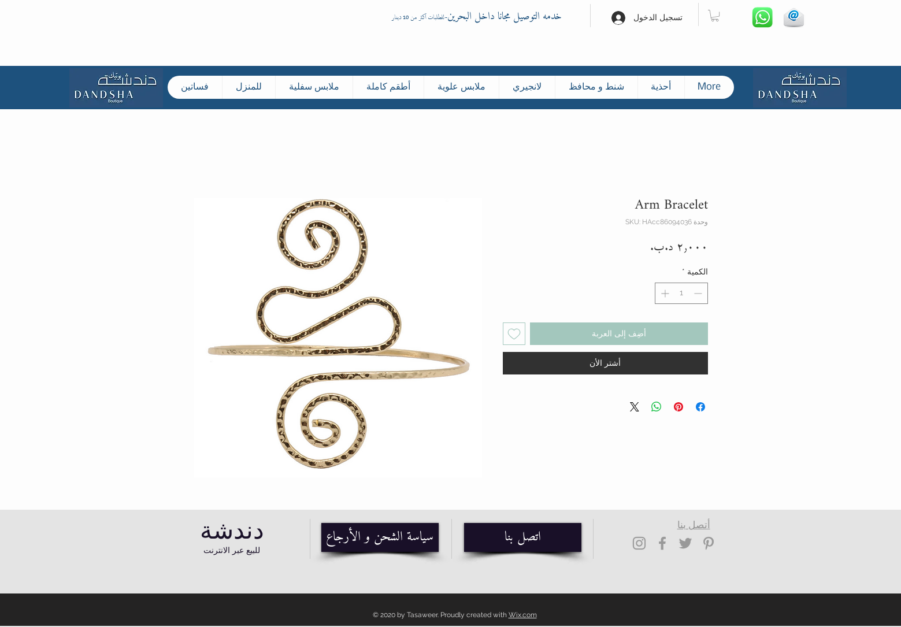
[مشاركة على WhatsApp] (656, 407)
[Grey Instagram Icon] (639, 543)
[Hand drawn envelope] (794, 18)
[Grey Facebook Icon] (662, 543)
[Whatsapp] (762, 18)
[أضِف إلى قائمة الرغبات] (514, 333)
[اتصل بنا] (522, 537)
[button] (715, 15)
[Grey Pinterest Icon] (708, 543)
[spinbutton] (681, 293)
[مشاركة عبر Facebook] (700, 407)
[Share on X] (635, 407)
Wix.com (523, 615)
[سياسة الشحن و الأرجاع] (380, 537)
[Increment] (664, 293)
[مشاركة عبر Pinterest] (678, 407)
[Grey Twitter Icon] (685, 543)
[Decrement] (699, 293)
